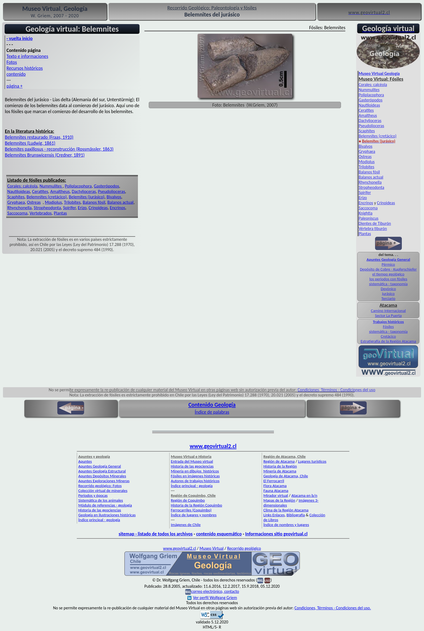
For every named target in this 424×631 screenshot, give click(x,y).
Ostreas (34, 202)
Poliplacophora (78, 186)
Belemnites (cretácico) (47, 196)
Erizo (82, 207)
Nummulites (51, 186)
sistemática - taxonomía (388, 283)
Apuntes (85, 461)
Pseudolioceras (111, 191)
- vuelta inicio (19, 38)
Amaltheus (60, 191)
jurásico (388, 293)
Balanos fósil (94, 202)
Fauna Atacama (275, 490)
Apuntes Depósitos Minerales (102, 476)
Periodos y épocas (93, 495)
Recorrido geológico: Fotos (100, 485)
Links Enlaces (273, 514)
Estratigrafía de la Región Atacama (388, 341)
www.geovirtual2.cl (213, 446)
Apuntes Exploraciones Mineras (104, 480)
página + (14, 86)
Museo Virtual (212, 548)
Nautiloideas (18, 191)
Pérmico (388, 264)
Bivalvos (114, 196)
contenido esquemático (218, 534)
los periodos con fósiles (388, 279)
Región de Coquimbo (188, 500)
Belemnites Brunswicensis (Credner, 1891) (45, 155)
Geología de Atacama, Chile (285, 476)
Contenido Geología (212, 404)
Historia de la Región (280, 466)
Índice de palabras (212, 412)
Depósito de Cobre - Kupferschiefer (388, 269)
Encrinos (117, 207)
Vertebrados (40, 213)
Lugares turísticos (312, 461)
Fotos (11, 62)
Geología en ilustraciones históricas (107, 514)
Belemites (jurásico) (86, 196)
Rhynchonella (19, 207)
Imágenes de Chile (186, 524)
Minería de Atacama (279, 471)
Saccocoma (17, 213)
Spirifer (69, 207)
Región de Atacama (279, 461)
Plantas (60, 213)
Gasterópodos (106, 186)
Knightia (365, 213)
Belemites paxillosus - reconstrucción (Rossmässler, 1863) (59, 149)
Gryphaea (16, 202)
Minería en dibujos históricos (195, 471)
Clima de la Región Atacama (286, 510)
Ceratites (40, 191)
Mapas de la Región (279, 500)
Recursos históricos (24, 68)
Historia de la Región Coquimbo (196, 505)
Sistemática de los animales (100, 500)
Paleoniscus (368, 218)
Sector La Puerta (388, 315)
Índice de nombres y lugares (286, 524)
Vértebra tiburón (373, 228)
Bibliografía (296, 514)
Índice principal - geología (99, 519)
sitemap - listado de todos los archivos (156, 534)
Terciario (388, 298)
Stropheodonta (47, 207)
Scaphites (15, 196)
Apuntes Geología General (388, 259)
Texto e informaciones (27, 56)
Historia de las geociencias (99, 510)
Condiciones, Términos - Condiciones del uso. (332, 607)
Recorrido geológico (244, 548)
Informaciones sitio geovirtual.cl (276, 534)
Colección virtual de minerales (102, 490)
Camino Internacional (388, 310)
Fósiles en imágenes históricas (195, 476)
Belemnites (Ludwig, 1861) (30, 143)
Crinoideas (98, 207)
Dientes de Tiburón (375, 223)
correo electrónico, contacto (215, 591)
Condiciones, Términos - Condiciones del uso (337, 389)
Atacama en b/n (304, 495)
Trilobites (72, 202)
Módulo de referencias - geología (105, 505)
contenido (16, 74)
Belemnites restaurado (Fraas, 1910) (39, 137)
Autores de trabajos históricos (195, 480)
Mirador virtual (275, 495)
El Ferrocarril (273, 480)
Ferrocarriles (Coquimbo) (191, 510)
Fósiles (388, 326)
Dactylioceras (84, 191)
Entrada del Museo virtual (192, 461)
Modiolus (53, 202)
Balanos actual (120, 202)
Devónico (388, 288)
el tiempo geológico (388, 274)
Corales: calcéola (22, 186)
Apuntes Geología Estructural (102, 471)
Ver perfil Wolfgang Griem (212, 597)
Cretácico (388, 336)
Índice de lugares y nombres (194, 514)
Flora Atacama (275, 485)
